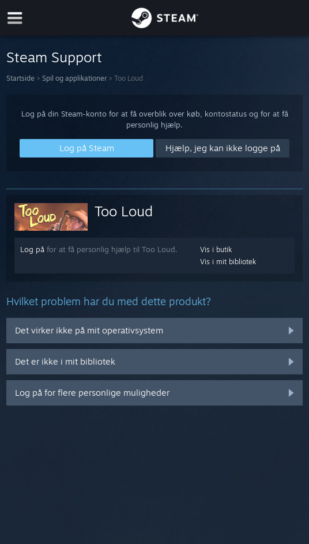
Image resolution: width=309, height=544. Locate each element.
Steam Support (54, 57)
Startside (20, 78)
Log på (32, 249)
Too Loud (124, 211)
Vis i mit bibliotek (228, 261)
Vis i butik (216, 249)
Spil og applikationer (74, 78)
